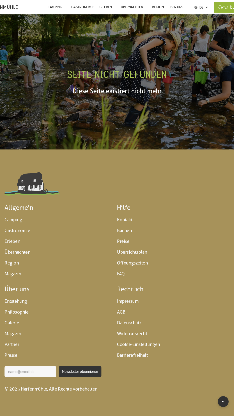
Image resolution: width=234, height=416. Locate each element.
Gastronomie (82, 7)
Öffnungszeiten (132, 263)
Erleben (105, 7)
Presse (11, 355)
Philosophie (17, 312)
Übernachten (132, 7)
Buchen (124, 230)
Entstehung (16, 301)
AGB (121, 312)
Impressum (127, 301)
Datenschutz (129, 323)
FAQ (121, 273)
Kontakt (124, 219)
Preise (123, 241)
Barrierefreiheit (132, 355)
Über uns (175, 7)
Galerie (12, 323)
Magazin (13, 273)
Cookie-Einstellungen (138, 344)
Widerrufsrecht (132, 333)
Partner (12, 344)
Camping (55, 7)
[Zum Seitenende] (223, 401)
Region (158, 7)
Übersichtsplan (132, 252)
